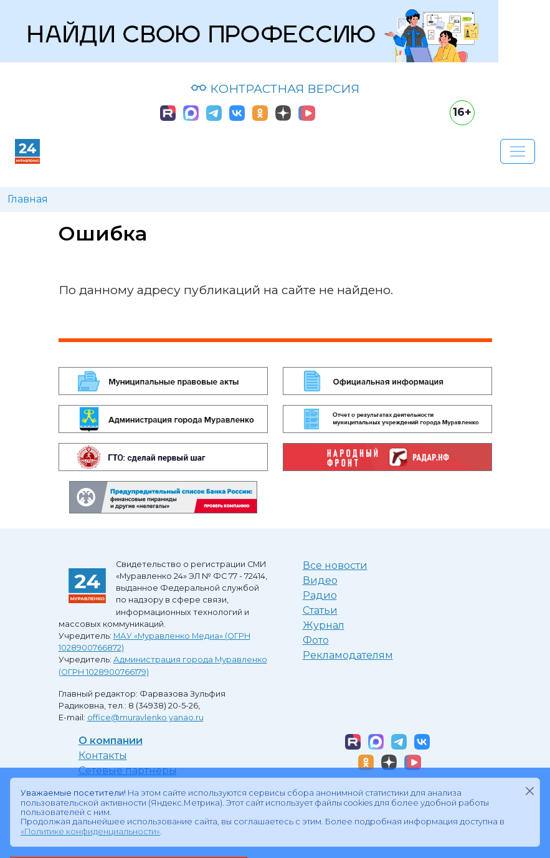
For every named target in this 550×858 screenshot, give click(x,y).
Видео (320, 580)
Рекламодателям (348, 655)
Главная (27, 199)
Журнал (323, 625)
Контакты (102, 755)
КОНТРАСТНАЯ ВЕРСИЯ (275, 88)
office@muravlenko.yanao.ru (145, 717)
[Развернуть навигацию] (517, 151)
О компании (110, 740)
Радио (320, 595)
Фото (316, 640)
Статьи (320, 610)
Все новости (335, 565)
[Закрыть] (529, 790)
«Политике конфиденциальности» (90, 831)
